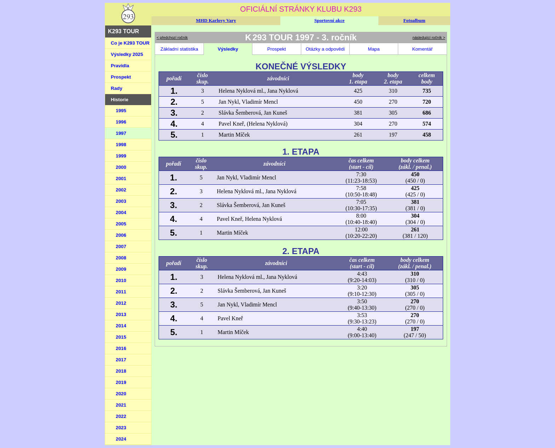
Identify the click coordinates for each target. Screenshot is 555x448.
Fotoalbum (414, 20)
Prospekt (121, 77)
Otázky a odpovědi (324, 49)
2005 (121, 223)
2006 (121, 235)
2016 (121, 348)
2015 (121, 337)
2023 (121, 427)
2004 (121, 212)
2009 (121, 269)
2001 (121, 178)
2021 (121, 405)
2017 (121, 359)
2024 (121, 439)
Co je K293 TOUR (130, 43)
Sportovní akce (329, 20)
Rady (116, 88)
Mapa (373, 49)
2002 (121, 190)
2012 (121, 303)
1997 (121, 133)
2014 (121, 325)
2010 (121, 280)
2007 (121, 246)
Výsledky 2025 (127, 54)
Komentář (422, 49)
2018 (121, 371)
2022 (121, 416)
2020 (121, 393)
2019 (121, 382)
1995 (121, 110)
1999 (121, 156)
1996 (121, 122)
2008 (121, 257)
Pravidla (120, 65)
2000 (121, 167)
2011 (121, 291)
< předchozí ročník (172, 37)
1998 (121, 144)
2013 (121, 314)
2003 (121, 201)
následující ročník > (429, 37)
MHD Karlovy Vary (216, 20)
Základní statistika (179, 49)
